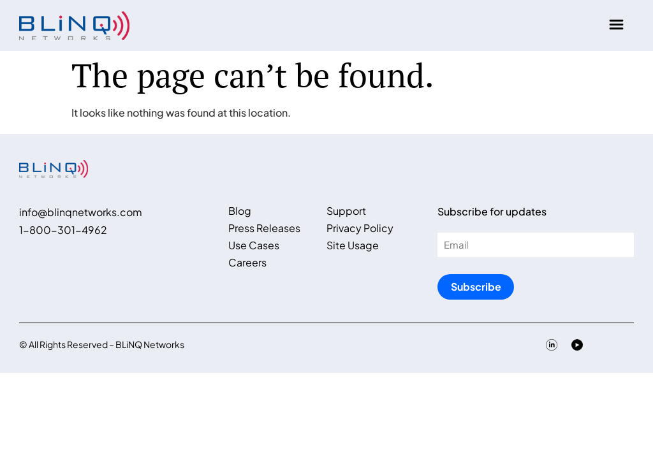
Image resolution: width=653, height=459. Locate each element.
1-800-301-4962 (63, 230)
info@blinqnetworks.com (80, 212)
